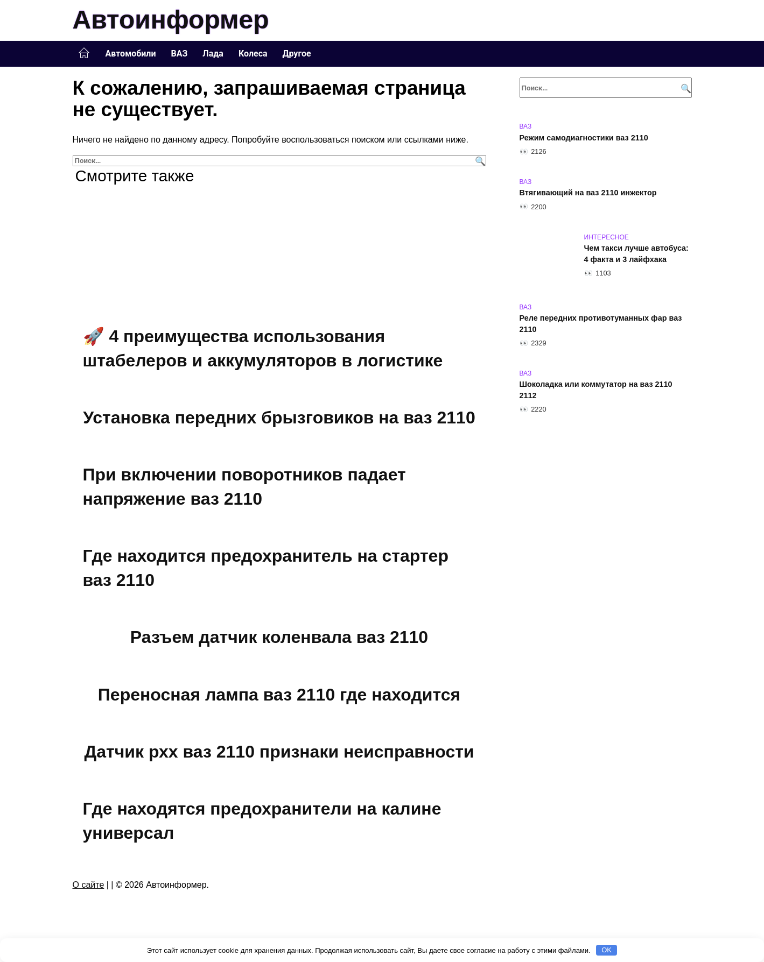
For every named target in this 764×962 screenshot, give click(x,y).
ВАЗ (179, 53)
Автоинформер (171, 19)
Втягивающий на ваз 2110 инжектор (588, 193)
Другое (297, 53)
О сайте (88, 890)
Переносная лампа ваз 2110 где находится (279, 698)
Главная (84, 53)
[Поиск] (479, 160)
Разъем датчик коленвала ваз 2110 (279, 640)
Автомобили (131, 53)
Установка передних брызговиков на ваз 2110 (279, 418)
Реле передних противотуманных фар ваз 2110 (601, 324)
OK (606, 950)
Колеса (253, 53)
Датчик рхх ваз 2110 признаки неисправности (279, 756)
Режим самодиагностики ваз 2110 (584, 137)
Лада (212, 53)
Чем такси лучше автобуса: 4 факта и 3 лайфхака (636, 254)
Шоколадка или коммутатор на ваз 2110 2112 (596, 390)
